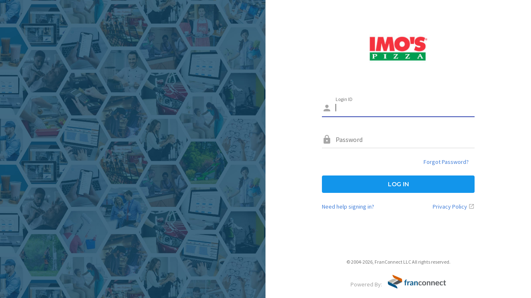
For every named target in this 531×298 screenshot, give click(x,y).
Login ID (344, 99)
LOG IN (398, 184)
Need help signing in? (348, 206)
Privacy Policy (450, 206)
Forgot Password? (446, 162)
